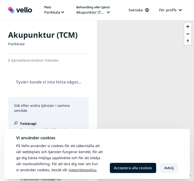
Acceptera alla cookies (133, 167)
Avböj (169, 167)
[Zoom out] (187, 33)
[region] (145, 100)
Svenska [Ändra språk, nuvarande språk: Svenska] (139, 10)
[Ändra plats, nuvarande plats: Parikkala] (54, 10)
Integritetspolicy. (83, 169)
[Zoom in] (187, 26)
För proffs (170, 10)
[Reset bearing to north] (187, 41)
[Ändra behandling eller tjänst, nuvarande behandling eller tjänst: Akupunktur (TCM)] (93, 10)
